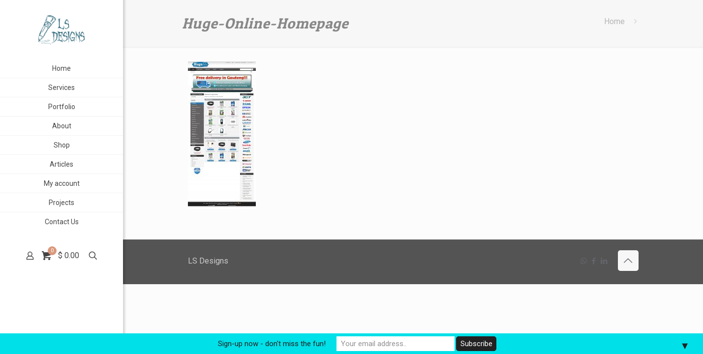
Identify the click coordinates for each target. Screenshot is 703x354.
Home (614, 21)
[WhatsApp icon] (583, 261)
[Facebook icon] (594, 261)
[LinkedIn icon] (604, 261)
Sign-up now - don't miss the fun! (272, 343)
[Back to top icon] (628, 260)
